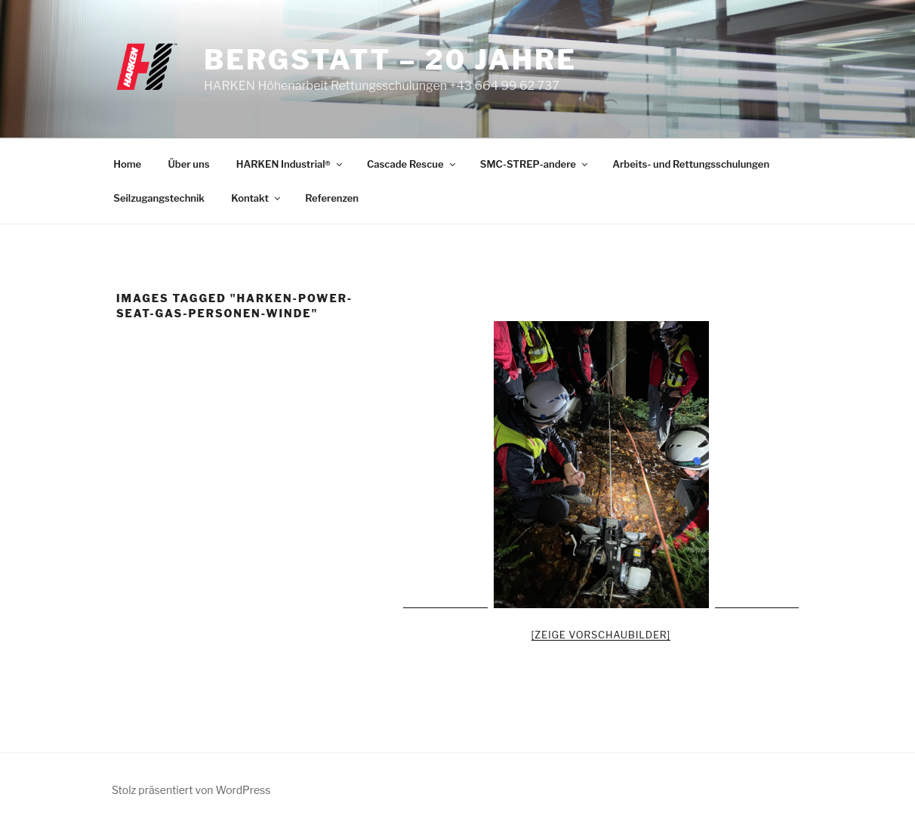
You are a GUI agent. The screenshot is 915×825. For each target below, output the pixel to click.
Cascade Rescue (412, 164)
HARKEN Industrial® (290, 164)
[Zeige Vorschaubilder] (601, 635)
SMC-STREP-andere (535, 164)
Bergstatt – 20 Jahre (390, 59)
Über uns (189, 164)
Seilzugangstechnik (159, 198)
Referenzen (332, 198)
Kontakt (256, 198)
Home (127, 164)
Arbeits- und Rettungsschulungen (690, 164)
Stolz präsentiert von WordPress (191, 789)
